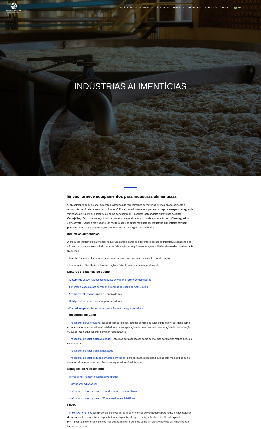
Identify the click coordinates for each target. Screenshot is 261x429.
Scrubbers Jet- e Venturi (83, 293)
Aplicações (163, 7)
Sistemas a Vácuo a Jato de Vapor (88, 286)
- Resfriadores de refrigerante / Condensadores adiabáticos (101, 398)
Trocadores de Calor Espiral (85, 322)
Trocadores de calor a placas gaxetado (91, 350)
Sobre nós (211, 7)
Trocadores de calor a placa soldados (90, 338)
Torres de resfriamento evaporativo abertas (94, 376)
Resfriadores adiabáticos (83, 383)
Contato (225, 7)
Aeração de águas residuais (128, 308)
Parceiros (178, 7)
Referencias (195, 7)
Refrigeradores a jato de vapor (86, 301)
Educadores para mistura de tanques (89, 308)
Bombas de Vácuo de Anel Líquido (128, 286)
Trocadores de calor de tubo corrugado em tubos (97, 357)
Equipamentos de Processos (137, 7)
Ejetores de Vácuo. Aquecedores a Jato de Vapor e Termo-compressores (110, 279)
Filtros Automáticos (80, 412)
